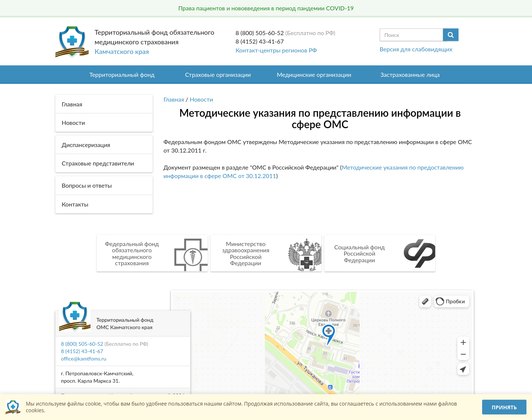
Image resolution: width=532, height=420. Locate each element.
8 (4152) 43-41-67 (260, 41)
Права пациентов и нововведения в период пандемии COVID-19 (266, 7)
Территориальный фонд (121, 74)
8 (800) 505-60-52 (260, 32)
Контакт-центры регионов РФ (276, 50)
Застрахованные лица (410, 74)
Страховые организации (218, 74)
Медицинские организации (314, 74)
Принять (504, 407)
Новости (201, 99)
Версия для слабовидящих (416, 48)
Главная (174, 99)
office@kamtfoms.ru (83, 358)
